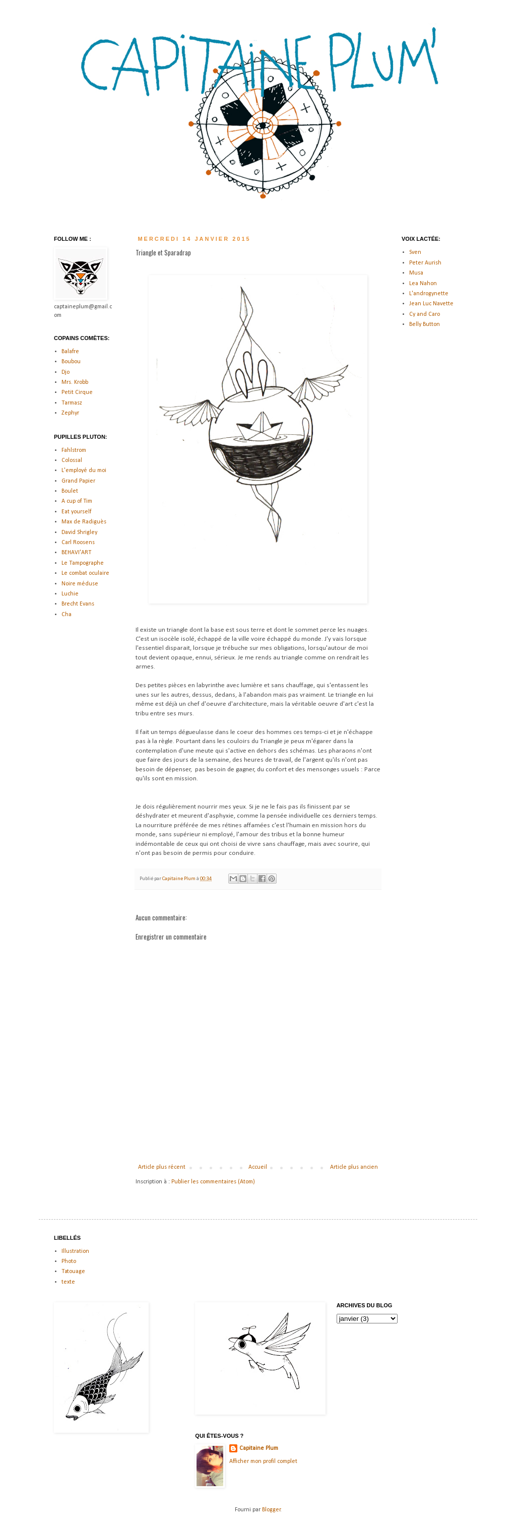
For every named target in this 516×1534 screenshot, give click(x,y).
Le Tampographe (82, 563)
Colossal (71, 460)
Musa (416, 273)
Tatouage (73, 1272)
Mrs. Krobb (74, 382)
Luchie (70, 594)
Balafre (70, 352)
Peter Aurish (425, 263)
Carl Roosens (78, 543)
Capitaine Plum (258, 1448)
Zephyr (70, 413)
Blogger (271, 1510)
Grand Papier (78, 481)
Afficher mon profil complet (263, 1461)
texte (68, 1282)
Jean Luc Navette (431, 304)
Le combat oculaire (85, 573)
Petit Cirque (77, 392)
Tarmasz (71, 403)
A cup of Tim (76, 501)
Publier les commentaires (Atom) (213, 1182)
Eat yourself (76, 512)
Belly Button (424, 324)
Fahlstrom (73, 450)
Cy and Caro (424, 314)
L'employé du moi (83, 471)
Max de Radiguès (83, 522)
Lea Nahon (423, 284)
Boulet (69, 491)
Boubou (71, 362)
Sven (415, 252)
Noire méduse (79, 584)
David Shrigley (79, 532)
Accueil (257, 1167)
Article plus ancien (354, 1167)
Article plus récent (161, 1167)
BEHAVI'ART (76, 553)
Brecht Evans (77, 604)
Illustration (75, 1251)
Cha (66, 615)
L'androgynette (428, 294)
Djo (65, 372)
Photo (68, 1261)
